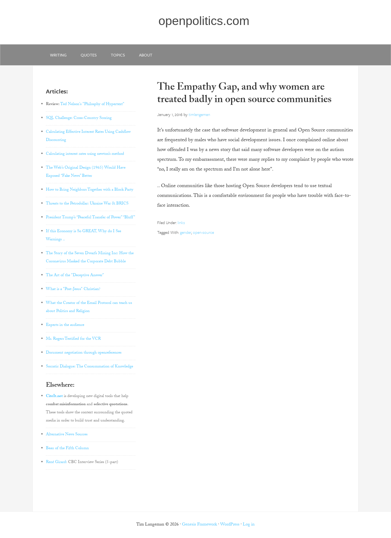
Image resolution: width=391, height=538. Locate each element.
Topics (118, 55)
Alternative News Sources (66, 434)
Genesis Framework (199, 524)
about (145, 55)
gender (185, 232)
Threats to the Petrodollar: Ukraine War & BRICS (87, 203)
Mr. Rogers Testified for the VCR (73, 339)
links (181, 222)
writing (58, 55)
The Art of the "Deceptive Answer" (75, 275)
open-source (203, 232)
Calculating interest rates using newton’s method (85, 154)
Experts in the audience (65, 325)
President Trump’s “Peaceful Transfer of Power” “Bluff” (90, 217)
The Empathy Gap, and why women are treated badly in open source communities (244, 94)
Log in (249, 524)
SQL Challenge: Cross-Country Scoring (79, 118)
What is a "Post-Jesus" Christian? (73, 289)
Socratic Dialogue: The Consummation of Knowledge (89, 366)
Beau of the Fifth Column (67, 448)
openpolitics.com (203, 21)
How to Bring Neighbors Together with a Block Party (89, 190)
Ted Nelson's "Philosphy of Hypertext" (92, 104)
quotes (89, 55)
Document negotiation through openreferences (83, 353)
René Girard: (56, 462)
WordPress (229, 524)
